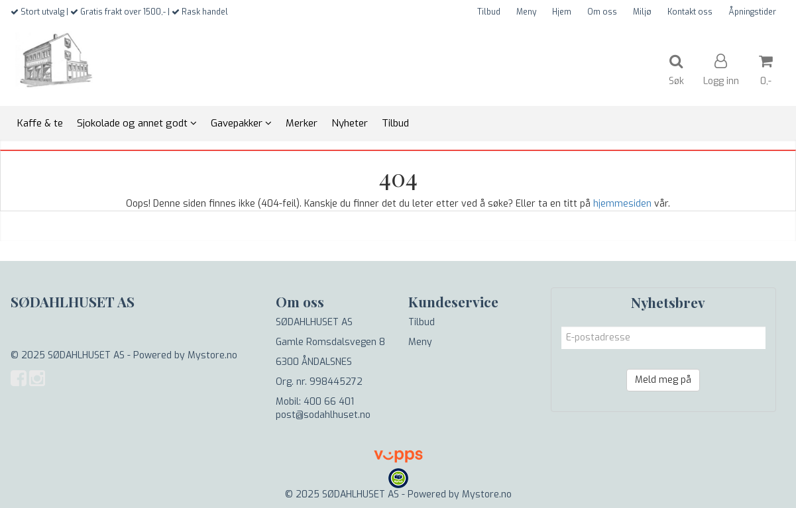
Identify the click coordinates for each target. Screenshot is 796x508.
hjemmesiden (622, 203)
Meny (526, 12)
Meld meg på (663, 380)
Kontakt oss (689, 12)
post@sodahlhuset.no (323, 415)
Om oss (602, 12)
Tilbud (488, 12)
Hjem (561, 12)
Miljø (642, 12)
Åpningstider (752, 12)
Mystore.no (212, 355)
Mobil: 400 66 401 (315, 401)
